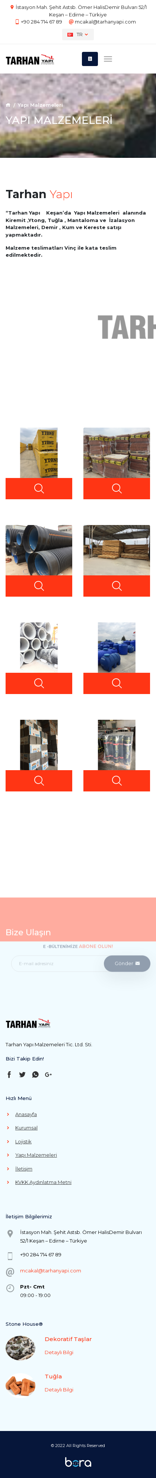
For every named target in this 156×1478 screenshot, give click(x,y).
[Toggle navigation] (108, 59)
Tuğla (53, 1376)
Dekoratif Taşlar (68, 1339)
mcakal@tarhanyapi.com (50, 1271)
